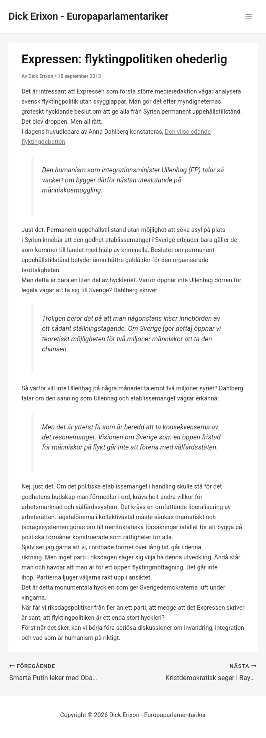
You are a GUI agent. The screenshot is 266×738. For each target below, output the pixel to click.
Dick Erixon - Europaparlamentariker (88, 16)
